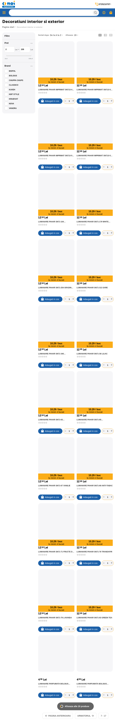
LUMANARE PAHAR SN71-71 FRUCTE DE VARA (56, 552)
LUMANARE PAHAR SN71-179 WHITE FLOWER (93, 222)
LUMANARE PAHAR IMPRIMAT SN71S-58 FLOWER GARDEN (55, 156)
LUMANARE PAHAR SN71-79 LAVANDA (55, 618)
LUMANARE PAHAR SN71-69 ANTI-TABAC (95, 486)
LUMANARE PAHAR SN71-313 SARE (92, 288)
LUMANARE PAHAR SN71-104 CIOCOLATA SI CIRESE (51, 222)
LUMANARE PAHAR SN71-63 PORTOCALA (50, 420)
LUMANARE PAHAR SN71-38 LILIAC (92, 354)
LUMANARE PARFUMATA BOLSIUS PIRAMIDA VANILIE (92, 684)
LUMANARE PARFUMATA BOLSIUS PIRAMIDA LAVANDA (53, 684)
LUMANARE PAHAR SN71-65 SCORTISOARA (89, 420)
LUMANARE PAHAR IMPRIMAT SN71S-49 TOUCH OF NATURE (55, 90)
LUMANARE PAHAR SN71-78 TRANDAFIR (94, 552)
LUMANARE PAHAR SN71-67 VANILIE (54, 486)
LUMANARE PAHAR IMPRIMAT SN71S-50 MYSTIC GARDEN (94, 90)
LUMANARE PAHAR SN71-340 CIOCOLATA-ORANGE (51, 354)
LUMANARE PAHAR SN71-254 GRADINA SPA (55, 288)
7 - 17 (103, 716)
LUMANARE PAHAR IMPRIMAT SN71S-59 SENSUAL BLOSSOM (94, 156)
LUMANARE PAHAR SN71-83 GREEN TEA (94, 618)
